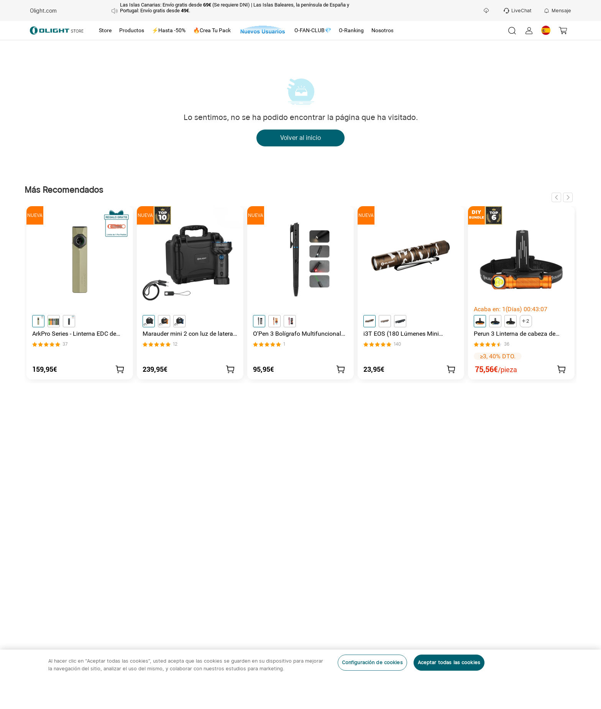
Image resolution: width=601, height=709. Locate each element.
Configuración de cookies (372, 662)
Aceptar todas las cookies (449, 662)
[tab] (105, 30)
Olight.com (43, 11)
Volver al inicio (300, 138)
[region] (300, 679)
